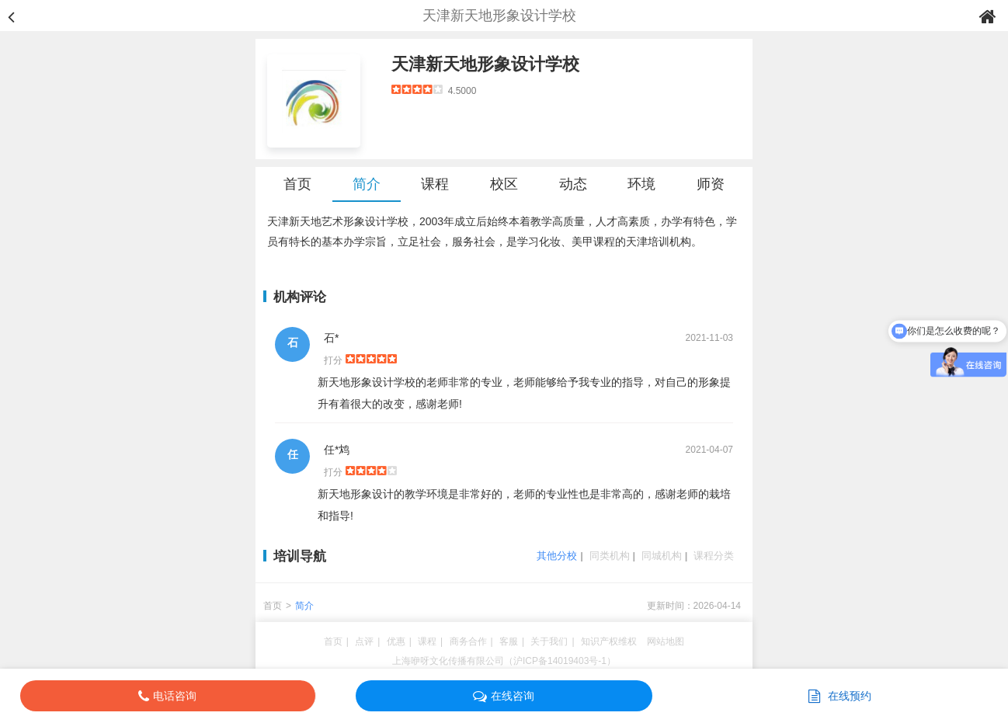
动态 (573, 184)
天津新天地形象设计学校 (485, 64)
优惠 (396, 641)
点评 (364, 641)
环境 (641, 184)
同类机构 (609, 555)
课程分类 (713, 555)
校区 (504, 184)
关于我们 (549, 641)
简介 (367, 184)
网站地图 (665, 641)
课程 (435, 184)
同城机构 (661, 555)
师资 (711, 184)
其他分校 (557, 555)
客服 (508, 641)
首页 (297, 184)
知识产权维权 (609, 641)
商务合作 (468, 641)
